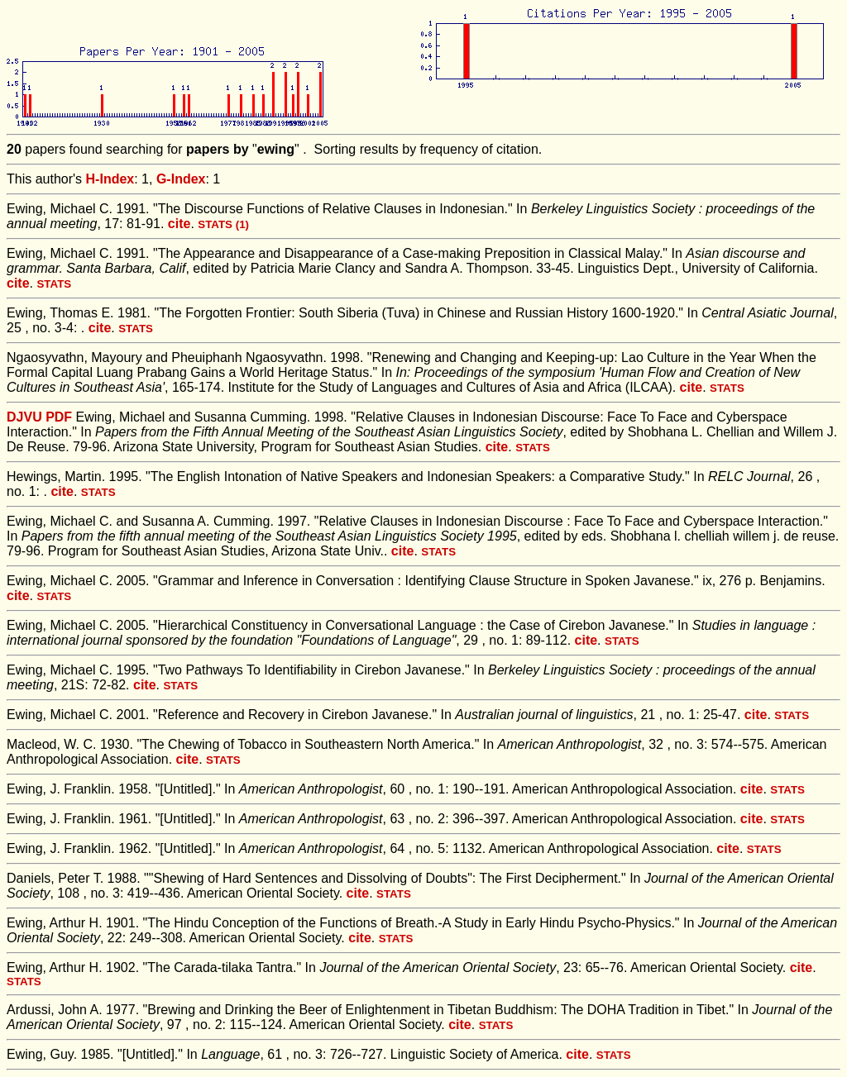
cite (179, 224)
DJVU (24, 417)
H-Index (110, 179)
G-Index (181, 179)
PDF (58, 417)
